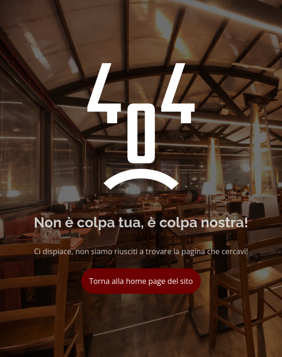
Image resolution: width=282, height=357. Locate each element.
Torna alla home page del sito (141, 281)
